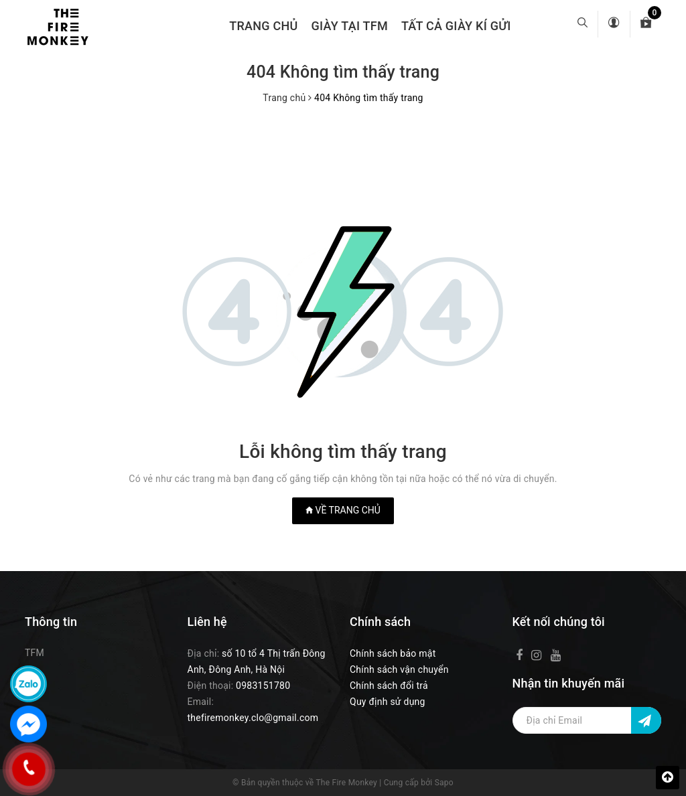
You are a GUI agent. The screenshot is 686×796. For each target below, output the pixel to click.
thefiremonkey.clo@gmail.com (253, 717)
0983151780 (263, 685)
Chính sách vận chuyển (399, 669)
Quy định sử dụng (387, 701)
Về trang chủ (343, 510)
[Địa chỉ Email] (587, 720)
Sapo (444, 782)
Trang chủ (263, 26)
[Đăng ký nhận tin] (646, 720)
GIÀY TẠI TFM (350, 26)
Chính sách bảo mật (392, 653)
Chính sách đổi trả (389, 685)
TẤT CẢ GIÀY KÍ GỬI (456, 26)
